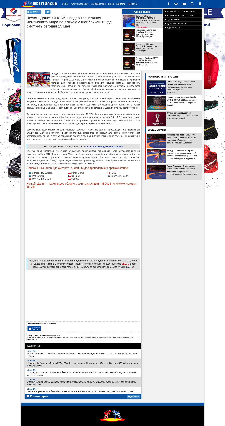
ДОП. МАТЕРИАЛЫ (177, 23)
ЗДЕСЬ (125, 264)
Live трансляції (98, 4)
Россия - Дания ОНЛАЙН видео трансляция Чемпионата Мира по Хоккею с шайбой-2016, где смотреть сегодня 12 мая (81, 382)
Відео (111, 4)
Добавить (133, 396)
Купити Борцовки (79, 4)
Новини (64, 4)
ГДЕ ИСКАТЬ (173, 27)
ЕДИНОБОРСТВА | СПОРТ (181, 15)
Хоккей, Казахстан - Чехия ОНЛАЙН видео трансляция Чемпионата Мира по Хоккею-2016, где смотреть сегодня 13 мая (82, 372)
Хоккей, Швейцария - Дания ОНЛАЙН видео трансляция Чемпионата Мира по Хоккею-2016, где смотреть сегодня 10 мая (82, 363)
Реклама (132, 4)
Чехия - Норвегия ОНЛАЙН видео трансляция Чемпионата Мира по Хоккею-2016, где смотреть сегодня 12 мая (82, 354)
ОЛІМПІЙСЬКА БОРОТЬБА (181, 11)
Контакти (120, 4)
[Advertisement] (50, 49)
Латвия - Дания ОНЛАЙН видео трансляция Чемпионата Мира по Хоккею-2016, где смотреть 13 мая (80, 390)
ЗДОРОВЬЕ (173, 19)
